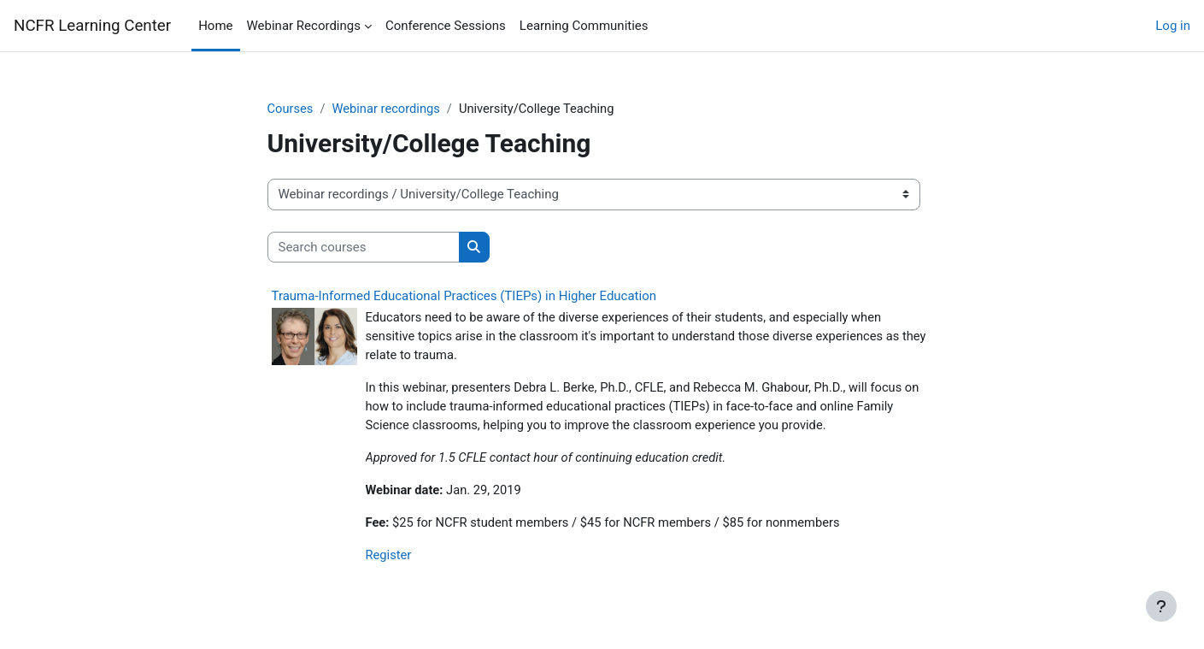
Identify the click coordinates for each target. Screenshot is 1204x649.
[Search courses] (363, 247)
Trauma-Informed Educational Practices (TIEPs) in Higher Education (464, 296)
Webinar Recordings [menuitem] (304, 25)
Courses (290, 108)
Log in (1172, 25)
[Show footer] (1161, 606)
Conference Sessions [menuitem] (445, 25)
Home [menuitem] (215, 25)
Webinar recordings (388, 108)
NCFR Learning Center (92, 25)
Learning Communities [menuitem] (584, 25)
